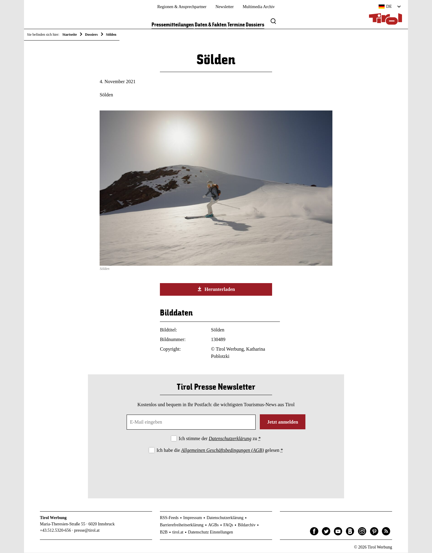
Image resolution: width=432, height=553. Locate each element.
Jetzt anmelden (282, 422)
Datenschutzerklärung (230, 438)
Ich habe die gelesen (220, 450)
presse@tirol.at (87, 530)
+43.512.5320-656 (55, 530)
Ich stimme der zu (220, 438)
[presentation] (216, 471)
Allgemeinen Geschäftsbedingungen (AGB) (222, 450)
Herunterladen (216, 289)
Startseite (69, 34)
